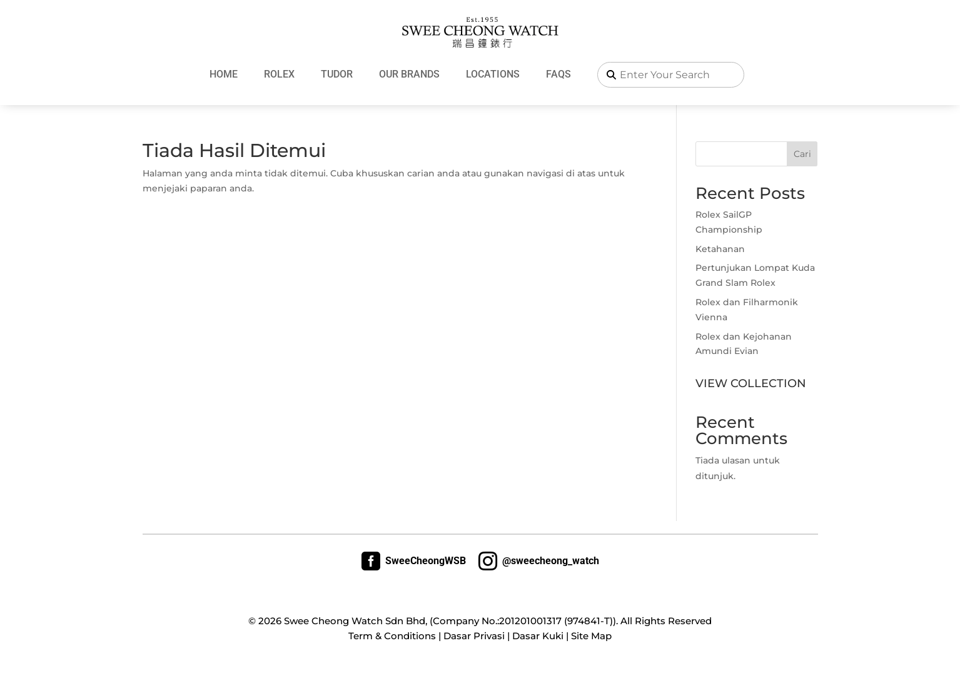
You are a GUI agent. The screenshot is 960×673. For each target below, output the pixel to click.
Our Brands (409, 74)
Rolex (279, 74)
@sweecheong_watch (538, 561)
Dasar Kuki (537, 636)
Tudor (337, 74)
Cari (802, 153)
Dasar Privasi (474, 636)
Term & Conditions (392, 636)
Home (224, 74)
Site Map (591, 636)
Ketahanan (720, 249)
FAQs (558, 74)
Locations (493, 74)
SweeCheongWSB (413, 561)
